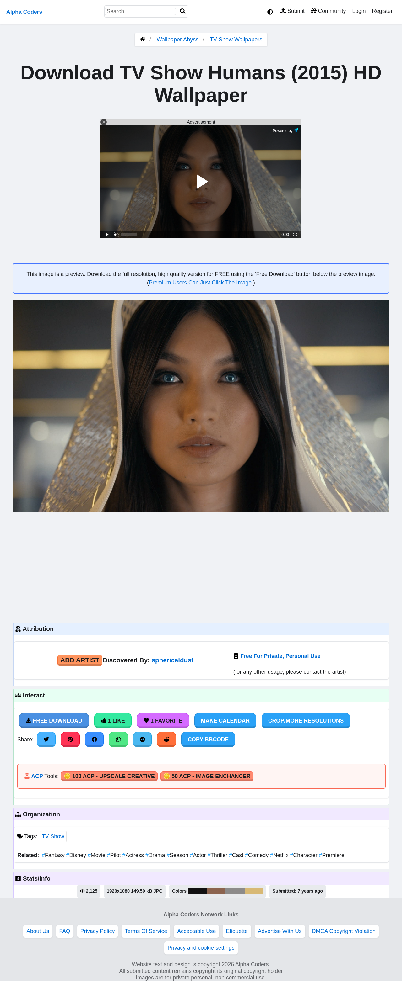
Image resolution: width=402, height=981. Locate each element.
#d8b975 (254, 891)
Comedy (257, 855)
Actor (199, 855)
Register (382, 11)
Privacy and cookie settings (200, 948)
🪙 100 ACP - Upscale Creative (109, 776)
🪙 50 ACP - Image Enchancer (207, 776)
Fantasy (54, 855)
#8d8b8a (235, 891)
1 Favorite (163, 721)
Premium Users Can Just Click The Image (201, 282)
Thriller (218, 855)
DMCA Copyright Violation (344, 931)
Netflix (280, 855)
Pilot (114, 855)
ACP (37, 776)
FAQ (64, 931)
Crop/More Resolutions (306, 721)
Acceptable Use (196, 931)
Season (178, 855)
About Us (37, 931)
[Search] (182, 11)
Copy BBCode (208, 739)
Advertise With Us (280, 931)
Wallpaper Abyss (177, 39)
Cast (237, 855)
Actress (133, 855)
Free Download (54, 721)
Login (359, 11)
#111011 (197, 891)
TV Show (53, 836)
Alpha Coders (24, 12)
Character (304, 855)
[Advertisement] (201, 566)
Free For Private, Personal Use (280, 656)
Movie (97, 855)
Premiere (332, 855)
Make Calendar (225, 721)
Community (328, 11)
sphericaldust (173, 660)
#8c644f (216, 891)
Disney (77, 855)
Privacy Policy (97, 931)
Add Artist (79, 660)
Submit (292, 11)
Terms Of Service (146, 931)
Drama (155, 855)
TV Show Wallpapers (236, 39)
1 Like (113, 721)
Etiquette (236, 931)
